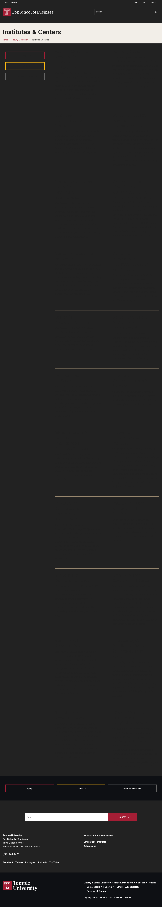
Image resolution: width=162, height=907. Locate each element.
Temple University (11, 2)
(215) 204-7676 (11, 854)
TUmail (118, 886)
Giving (145, 2)
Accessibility (132, 886)
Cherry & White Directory (97, 882)
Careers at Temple (97, 891)
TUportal (153, 2)
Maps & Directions (123, 882)
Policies (152, 882)
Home (5, 40)
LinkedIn (42, 862)
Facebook (8, 862)
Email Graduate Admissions (98, 835)
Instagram (30, 862)
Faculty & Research (20, 40)
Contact (136, 2)
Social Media (93, 886)
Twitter (19, 862)
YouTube (54, 862)
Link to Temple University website (20, 886)
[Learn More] (81, 78)
